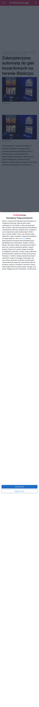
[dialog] (19, 459)
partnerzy (22, 238)
